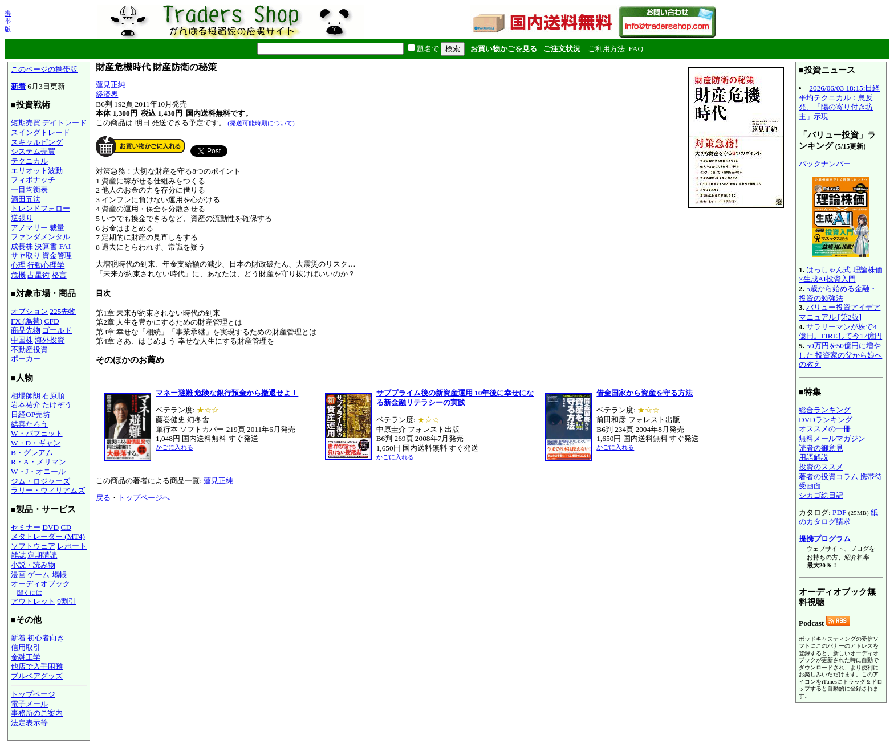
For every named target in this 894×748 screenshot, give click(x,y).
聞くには (29, 592)
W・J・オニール (38, 471)
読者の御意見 (821, 448)
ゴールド (57, 330)
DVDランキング (825, 419)
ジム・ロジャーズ (40, 481)
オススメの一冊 (825, 428)
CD (66, 527)
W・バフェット (37, 433)
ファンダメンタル (40, 236)
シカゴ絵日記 (821, 495)
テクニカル (29, 161)
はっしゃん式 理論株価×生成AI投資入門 (841, 274)
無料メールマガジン (832, 438)
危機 (18, 275)
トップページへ (144, 497)
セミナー (25, 527)
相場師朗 (25, 395)
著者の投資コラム (828, 476)
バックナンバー (825, 164)
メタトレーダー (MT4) (48, 536)
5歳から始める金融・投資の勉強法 (838, 293)
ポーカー (25, 358)
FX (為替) (26, 321)
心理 (18, 265)
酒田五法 (25, 199)
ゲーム (38, 574)
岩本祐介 (25, 404)
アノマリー (29, 227)
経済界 (107, 94)
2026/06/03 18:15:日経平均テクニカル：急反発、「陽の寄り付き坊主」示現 (839, 102)
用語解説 (813, 457)
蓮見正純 (110, 84)
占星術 (38, 275)
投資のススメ (821, 467)
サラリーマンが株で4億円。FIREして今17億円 (840, 331)
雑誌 (18, 555)
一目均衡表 (29, 189)
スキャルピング (37, 142)
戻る (103, 497)
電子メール (29, 704)
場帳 (59, 574)
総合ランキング (825, 410)
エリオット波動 (37, 170)
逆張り (22, 218)
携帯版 (8, 21)
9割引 (66, 601)
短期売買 (25, 122)
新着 (18, 86)
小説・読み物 (33, 565)
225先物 (63, 311)
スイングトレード (40, 132)
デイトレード (64, 122)
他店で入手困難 (37, 666)
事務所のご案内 (37, 713)
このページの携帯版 (44, 69)
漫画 (18, 574)
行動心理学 (45, 265)
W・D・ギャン (35, 443)
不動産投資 (29, 349)
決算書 (46, 246)
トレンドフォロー (40, 208)
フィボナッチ (33, 179)
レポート (72, 546)
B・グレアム (32, 452)
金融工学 (25, 657)
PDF (839, 512)
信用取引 (25, 647)
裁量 (57, 227)
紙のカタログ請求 (838, 517)
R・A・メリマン (38, 461)
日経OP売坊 (30, 414)
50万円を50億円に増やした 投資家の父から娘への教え (840, 355)
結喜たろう (29, 424)
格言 (59, 275)
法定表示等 (29, 722)
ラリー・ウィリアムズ (48, 490)
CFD (51, 321)
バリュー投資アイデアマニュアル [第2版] (839, 312)
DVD (50, 527)
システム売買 (33, 151)
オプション (29, 311)
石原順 (53, 395)
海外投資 (49, 340)
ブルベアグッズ (37, 676)
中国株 (22, 340)
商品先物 (25, 330)
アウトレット (33, 601)
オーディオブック (40, 583)
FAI (65, 246)
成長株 (22, 246)
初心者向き (45, 637)
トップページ (33, 694)
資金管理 (57, 255)
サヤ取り (25, 255)
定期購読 (42, 555)
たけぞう (57, 404)
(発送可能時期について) (260, 123)
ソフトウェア (33, 546)
